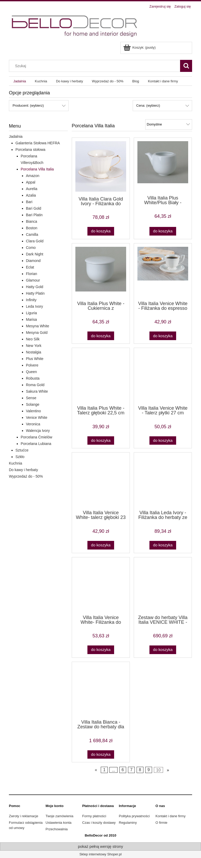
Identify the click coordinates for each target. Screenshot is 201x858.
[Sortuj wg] (168, 124)
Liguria (31, 313)
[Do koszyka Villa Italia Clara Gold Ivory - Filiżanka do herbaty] (100, 231)
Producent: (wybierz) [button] (28, 105)
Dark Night (34, 254)
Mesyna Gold (36, 332)
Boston (31, 228)
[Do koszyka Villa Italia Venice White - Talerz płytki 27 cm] (162, 440)
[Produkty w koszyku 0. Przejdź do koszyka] (140, 47)
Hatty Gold (34, 287)
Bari (29, 202)
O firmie (161, 823)
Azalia (31, 195)
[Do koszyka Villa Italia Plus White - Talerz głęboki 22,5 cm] (100, 440)
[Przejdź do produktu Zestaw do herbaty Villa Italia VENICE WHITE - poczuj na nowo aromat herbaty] (162, 585)
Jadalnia (16, 136)
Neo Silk (33, 339)
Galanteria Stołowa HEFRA (37, 143)
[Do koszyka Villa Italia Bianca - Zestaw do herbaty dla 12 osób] (100, 754)
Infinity (31, 300)
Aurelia (31, 189)
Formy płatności (94, 816)
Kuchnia (15, 463)
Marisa (31, 319)
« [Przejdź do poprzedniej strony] (96, 770)
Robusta (33, 378)
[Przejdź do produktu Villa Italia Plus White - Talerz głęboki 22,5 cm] (100, 376)
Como (31, 247)
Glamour (33, 280)
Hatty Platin (35, 293)
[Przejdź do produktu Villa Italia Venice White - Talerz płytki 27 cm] (162, 376)
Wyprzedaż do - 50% (26, 476)
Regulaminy (128, 823)
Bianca (31, 221)
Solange (32, 404)
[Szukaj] (186, 66)
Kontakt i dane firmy (170, 816)
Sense (31, 398)
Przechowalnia (57, 829)
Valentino (33, 411)
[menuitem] (19, 81)
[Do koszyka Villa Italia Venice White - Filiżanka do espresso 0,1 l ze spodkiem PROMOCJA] (162, 335)
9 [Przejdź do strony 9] (148, 770)
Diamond (33, 261)
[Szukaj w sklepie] (95, 66)
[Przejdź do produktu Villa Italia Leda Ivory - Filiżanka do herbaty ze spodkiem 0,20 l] (162, 481)
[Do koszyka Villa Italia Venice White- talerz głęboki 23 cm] (100, 545)
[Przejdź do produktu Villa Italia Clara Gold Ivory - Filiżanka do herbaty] (100, 166)
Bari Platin (34, 215)
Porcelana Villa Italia (37, 169)
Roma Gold (35, 385)
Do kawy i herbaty (23, 470)
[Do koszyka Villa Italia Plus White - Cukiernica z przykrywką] (100, 335)
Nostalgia (33, 352)
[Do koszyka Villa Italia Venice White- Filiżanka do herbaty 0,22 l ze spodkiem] (100, 649)
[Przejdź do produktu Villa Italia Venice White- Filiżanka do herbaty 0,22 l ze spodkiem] (100, 585)
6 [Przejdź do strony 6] (122, 770)
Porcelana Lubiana (36, 444)
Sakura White (37, 391)
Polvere (32, 365)
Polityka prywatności (134, 816)
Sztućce (22, 450)
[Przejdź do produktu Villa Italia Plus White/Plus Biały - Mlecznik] (162, 166)
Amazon (32, 176)
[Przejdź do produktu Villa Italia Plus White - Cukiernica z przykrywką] (100, 271)
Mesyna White (37, 326)
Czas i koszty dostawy (99, 823)
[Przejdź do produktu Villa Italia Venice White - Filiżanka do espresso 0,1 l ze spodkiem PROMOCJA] (162, 271)
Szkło (19, 457)
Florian (31, 274)
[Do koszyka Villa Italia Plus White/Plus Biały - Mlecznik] (162, 231)
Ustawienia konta (58, 823)
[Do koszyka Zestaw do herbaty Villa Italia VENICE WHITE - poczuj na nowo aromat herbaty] (162, 649)
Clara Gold (34, 241)
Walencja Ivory (38, 430)
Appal (30, 182)
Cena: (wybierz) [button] (148, 105)
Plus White (34, 359)
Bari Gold (33, 208)
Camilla (32, 234)
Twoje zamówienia (59, 816)
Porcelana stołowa (30, 149)
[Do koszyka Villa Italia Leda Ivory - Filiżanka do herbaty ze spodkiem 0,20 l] (162, 545)
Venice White (36, 417)
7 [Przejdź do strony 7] (131, 770)
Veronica (33, 424)
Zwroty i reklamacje (23, 816)
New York (33, 346)
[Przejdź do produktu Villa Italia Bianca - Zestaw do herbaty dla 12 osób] (100, 690)
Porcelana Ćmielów (36, 437)
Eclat (30, 267)
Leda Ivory (34, 306)
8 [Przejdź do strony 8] (140, 770)
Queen (31, 372)
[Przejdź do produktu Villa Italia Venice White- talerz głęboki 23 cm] (100, 481)
